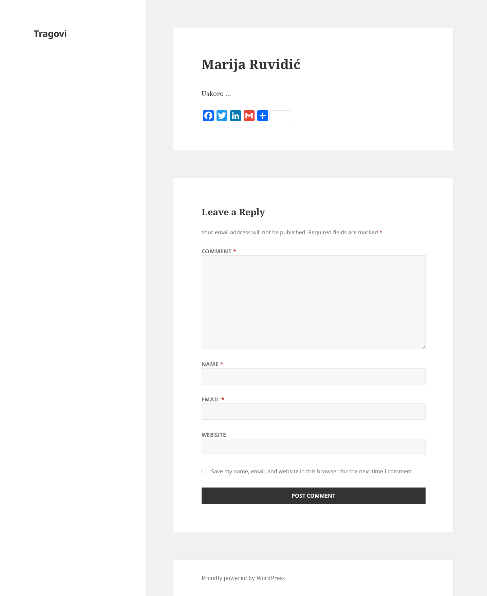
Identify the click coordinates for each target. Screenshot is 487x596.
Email (213, 399)
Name (213, 364)
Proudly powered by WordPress (243, 578)
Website (214, 434)
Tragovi (50, 33)
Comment (219, 251)
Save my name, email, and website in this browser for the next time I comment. (312, 471)
